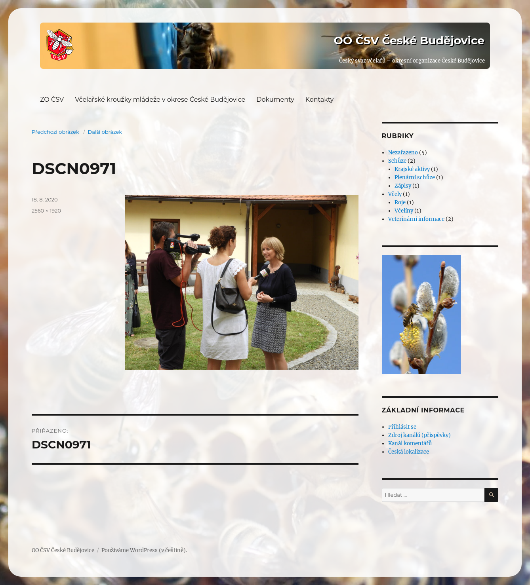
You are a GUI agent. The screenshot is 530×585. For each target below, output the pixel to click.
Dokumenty (275, 99)
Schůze (397, 161)
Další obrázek (105, 132)
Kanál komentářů (410, 443)
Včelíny (404, 210)
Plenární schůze (415, 177)
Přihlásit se (402, 427)
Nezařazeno (403, 152)
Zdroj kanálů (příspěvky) (419, 435)
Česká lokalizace (408, 451)
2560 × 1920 (46, 210)
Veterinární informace (416, 219)
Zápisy (403, 185)
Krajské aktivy (412, 169)
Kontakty (319, 99)
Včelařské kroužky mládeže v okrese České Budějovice (160, 99)
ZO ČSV (52, 99)
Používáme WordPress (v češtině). (144, 550)
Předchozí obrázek (55, 132)
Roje (400, 202)
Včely (395, 194)
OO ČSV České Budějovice (409, 40)
